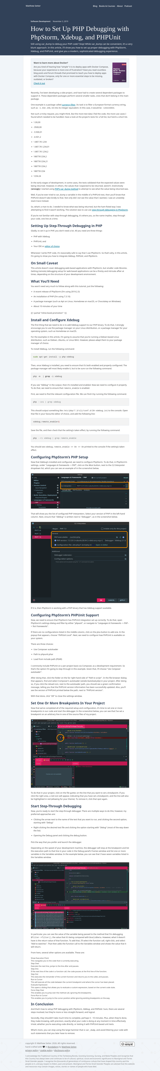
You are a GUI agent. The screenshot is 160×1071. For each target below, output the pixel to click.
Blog (95, 6)
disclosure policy (62, 1050)
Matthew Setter (69, 1046)
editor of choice (52, 246)
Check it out (39, 83)
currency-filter (68, 104)
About (120, 6)
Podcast (128, 6)
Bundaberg (53, 1046)
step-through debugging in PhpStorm (110, 209)
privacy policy (31, 1050)
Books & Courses (107, 6)
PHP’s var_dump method (66, 189)
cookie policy (46, 1050)
